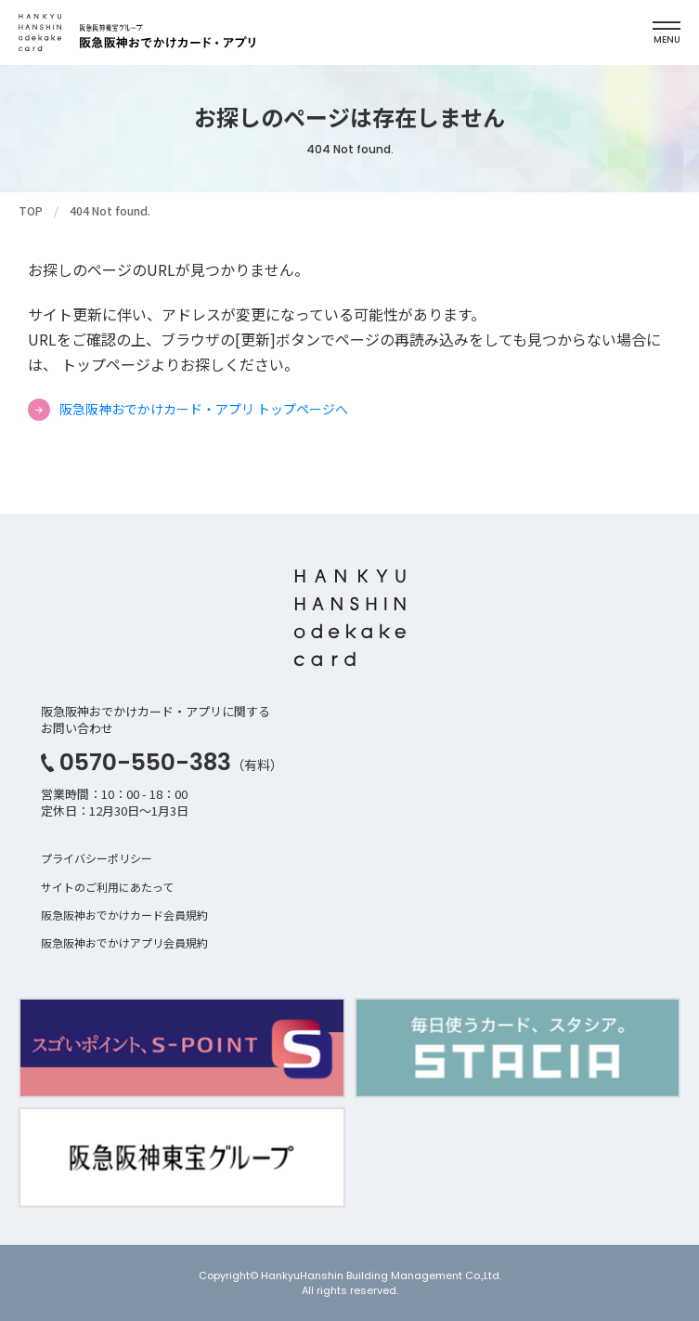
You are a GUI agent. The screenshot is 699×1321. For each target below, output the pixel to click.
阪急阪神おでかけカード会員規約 (124, 914)
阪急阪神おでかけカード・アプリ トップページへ (203, 408)
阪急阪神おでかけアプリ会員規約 (124, 942)
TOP (31, 210)
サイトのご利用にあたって (107, 887)
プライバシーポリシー (96, 858)
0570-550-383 (145, 762)
